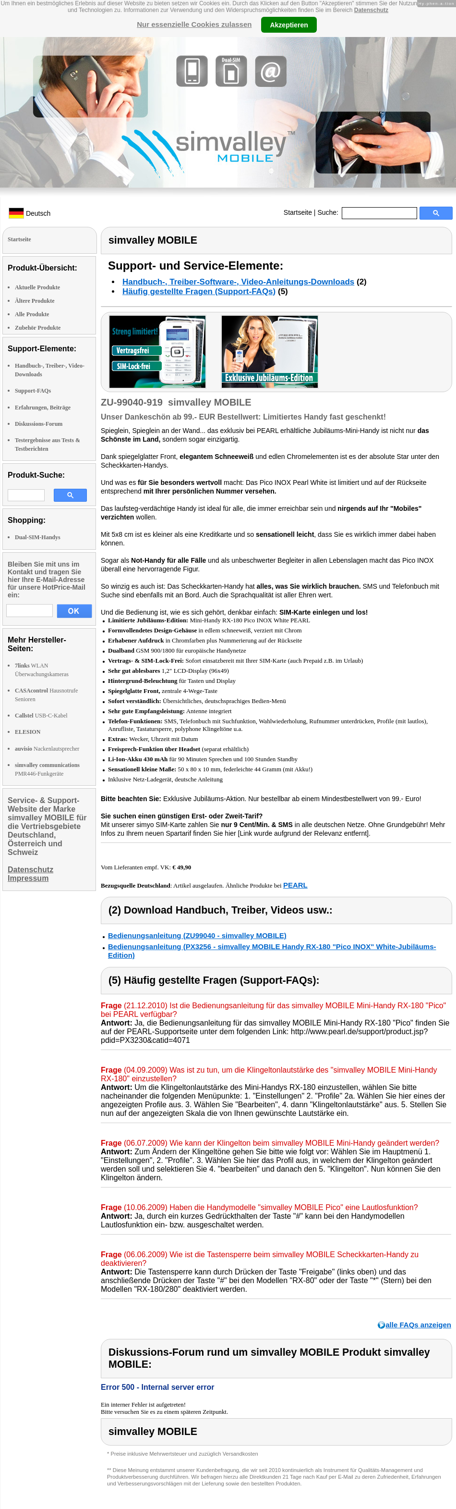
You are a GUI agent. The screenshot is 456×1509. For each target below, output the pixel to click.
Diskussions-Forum (38, 424)
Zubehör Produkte (37, 327)
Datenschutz (371, 10)
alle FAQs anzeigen (418, 1325)
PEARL (295, 885)
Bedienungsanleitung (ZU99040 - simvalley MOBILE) (197, 935)
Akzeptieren (289, 24)
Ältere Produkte (35, 300)
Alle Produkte (32, 314)
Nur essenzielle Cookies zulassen (194, 24)
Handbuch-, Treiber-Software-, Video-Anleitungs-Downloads (238, 281)
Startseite (298, 212)
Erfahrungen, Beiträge (43, 407)
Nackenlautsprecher (47, 748)
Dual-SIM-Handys (37, 537)
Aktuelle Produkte (37, 287)
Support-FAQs (33, 390)
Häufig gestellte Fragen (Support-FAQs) (199, 291)
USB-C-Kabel (41, 715)
